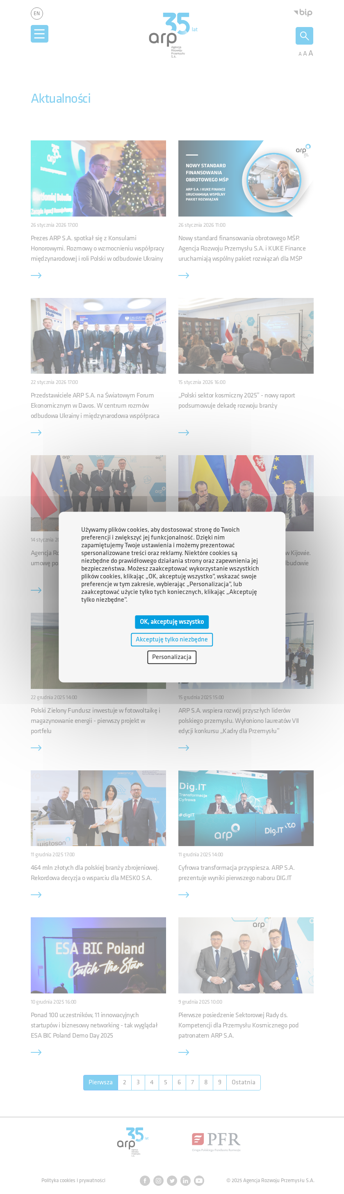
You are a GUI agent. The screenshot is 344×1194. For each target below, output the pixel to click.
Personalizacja (171, 657)
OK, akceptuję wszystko (172, 622)
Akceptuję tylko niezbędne (172, 639)
